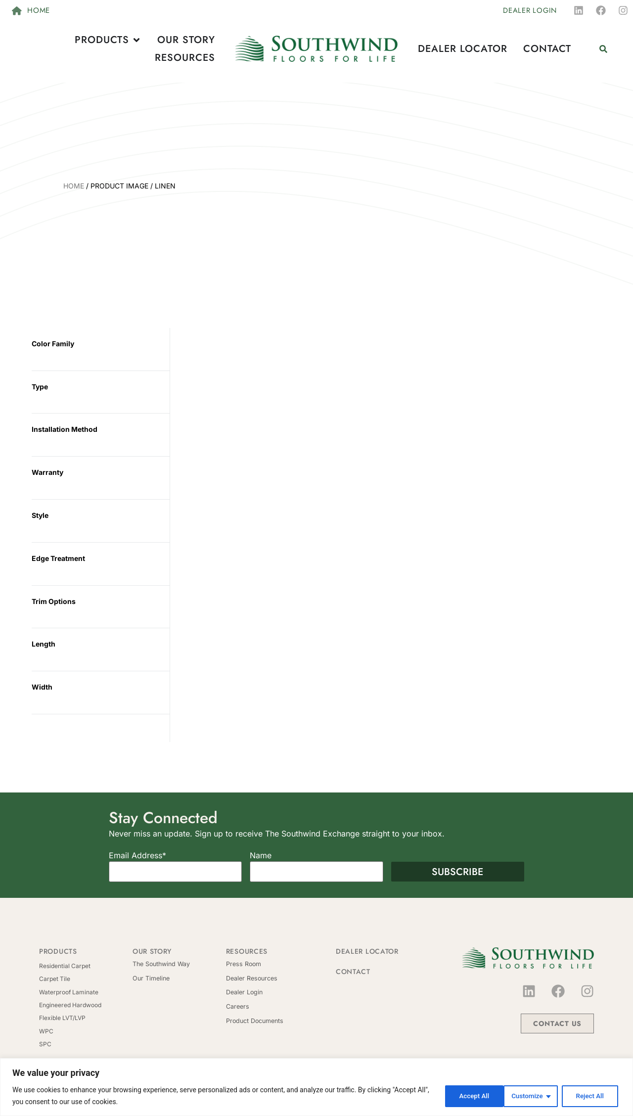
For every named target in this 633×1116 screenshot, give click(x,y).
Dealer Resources (251, 977)
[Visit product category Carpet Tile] (86, 979)
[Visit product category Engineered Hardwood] (86, 1005)
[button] (603, 49)
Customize (463, 1096)
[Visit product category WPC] (86, 1031)
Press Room (243, 964)
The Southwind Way (160, 964)
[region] (316, 1087)
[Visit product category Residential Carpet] (86, 966)
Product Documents (254, 1019)
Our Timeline (151, 977)
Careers (237, 1005)
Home (73, 186)
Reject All (527, 1096)
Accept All (590, 1096)
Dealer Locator (367, 951)
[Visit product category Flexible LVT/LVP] (86, 1018)
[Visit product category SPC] (86, 1044)
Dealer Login (244, 991)
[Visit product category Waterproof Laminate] (86, 992)
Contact (353, 971)
